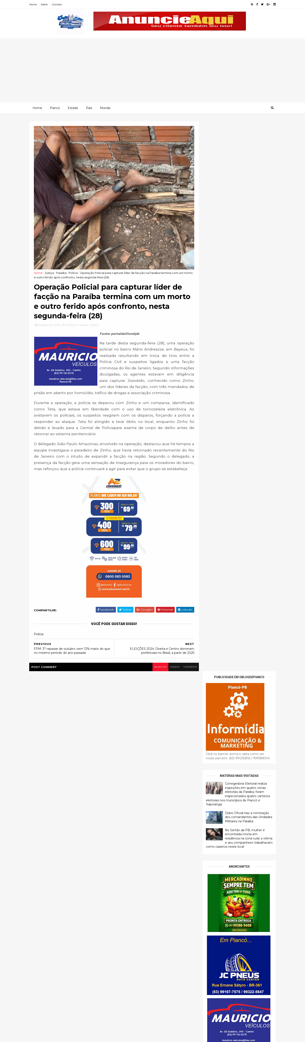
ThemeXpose (55, 1036)
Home (36, 4)
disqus (168, 673)
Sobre (47, 4)
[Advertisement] (152, 70)
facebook (184, 673)
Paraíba (65, 263)
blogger (153, 673)
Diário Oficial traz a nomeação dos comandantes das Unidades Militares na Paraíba (245, 267)
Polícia (77, 263)
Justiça (53, 263)
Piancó (55, 108)
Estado (73, 108)
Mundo (105, 108)
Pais (89, 108)
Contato (60, 4)
